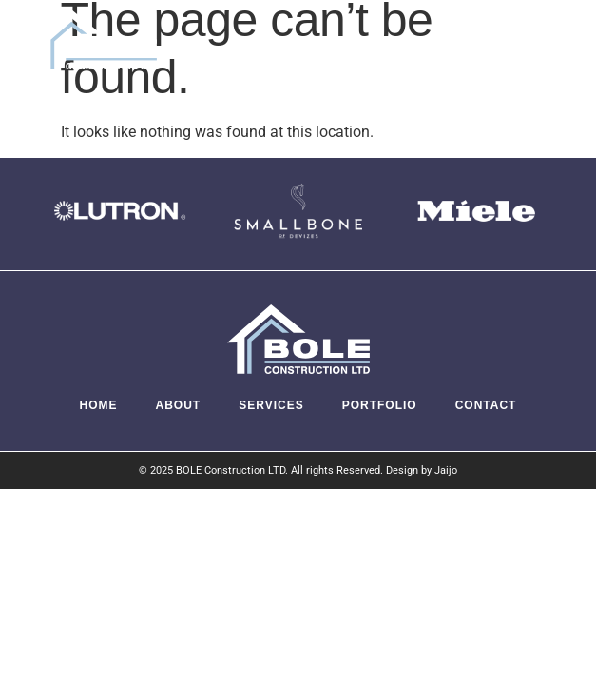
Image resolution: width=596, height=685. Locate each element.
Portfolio (379, 405)
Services (271, 405)
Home (99, 405)
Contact (486, 405)
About (179, 405)
